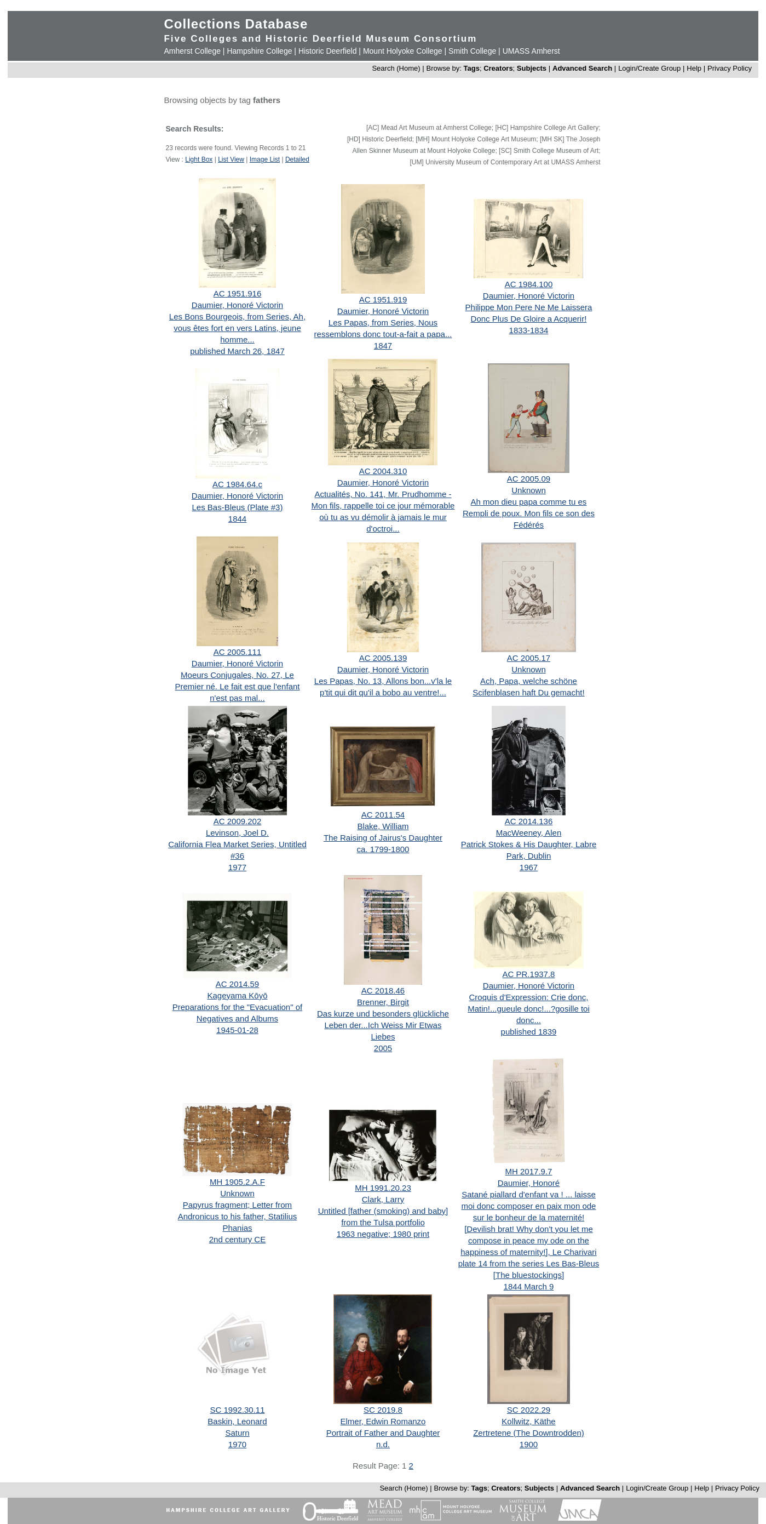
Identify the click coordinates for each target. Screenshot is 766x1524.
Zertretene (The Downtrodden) (528, 1432)
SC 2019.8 (383, 1409)
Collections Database (236, 23)
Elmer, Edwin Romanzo (383, 1421)
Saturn (237, 1432)
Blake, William (382, 826)
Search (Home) (396, 68)
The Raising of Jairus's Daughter (383, 837)
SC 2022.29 (528, 1409)
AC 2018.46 (383, 990)
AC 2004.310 (383, 471)
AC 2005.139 (383, 658)
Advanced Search (582, 68)
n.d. (383, 1444)
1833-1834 (529, 330)
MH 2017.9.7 (528, 1171)
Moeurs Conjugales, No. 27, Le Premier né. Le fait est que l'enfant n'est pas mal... (237, 686)
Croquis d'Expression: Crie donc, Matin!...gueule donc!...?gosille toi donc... (529, 1008)
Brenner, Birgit (383, 1002)
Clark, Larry (383, 1199)
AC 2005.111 (238, 652)
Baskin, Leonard (237, 1421)
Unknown (528, 490)
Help (694, 68)
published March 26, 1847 (237, 351)
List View (231, 159)
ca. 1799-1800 (383, 849)
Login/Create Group (650, 68)
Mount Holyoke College (402, 51)
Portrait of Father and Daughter (383, 1432)
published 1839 (529, 1031)
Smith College (472, 51)
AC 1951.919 (383, 299)
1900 (529, 1444)
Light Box (198, 159)
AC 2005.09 (528, 478)
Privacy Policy (729, 68)
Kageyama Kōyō (237, 995)
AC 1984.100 (529, 284)
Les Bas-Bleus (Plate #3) (237, 507)
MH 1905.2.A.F (237, 1181)
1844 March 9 (529, 1286)
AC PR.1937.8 (529, 974)
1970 (237, 1444)
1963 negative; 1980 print (383, 1233)
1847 (383, 345)
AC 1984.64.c (237, 484)
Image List (265, 159)
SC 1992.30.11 (237, 1409)
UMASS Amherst (531, 51)
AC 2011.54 (383, 814)
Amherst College (192, 51)
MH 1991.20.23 (383, 1187)
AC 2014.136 (529, 821)
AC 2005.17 (528, 658)
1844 (237, 518)
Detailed (297, 159)
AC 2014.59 (237, 984)
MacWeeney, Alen (529, 832)
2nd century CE (237, 1239)
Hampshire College (259, 51)
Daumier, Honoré (529, 1183)
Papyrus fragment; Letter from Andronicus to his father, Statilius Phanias (237, 1216)
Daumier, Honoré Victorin (237, 305)
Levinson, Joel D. (237, 832)
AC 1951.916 (238, 293)
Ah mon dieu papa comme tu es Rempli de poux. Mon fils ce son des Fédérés (529, 513)
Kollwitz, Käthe (528, 1421)
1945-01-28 (237, 1030)
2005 (383, 1048)
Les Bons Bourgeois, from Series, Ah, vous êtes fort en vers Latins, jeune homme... (237, 328)
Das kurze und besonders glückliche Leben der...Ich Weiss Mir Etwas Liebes (383, 1025)
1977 (237, 867)
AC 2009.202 (238, 821)
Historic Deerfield (327, 51)
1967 (529, 867)
